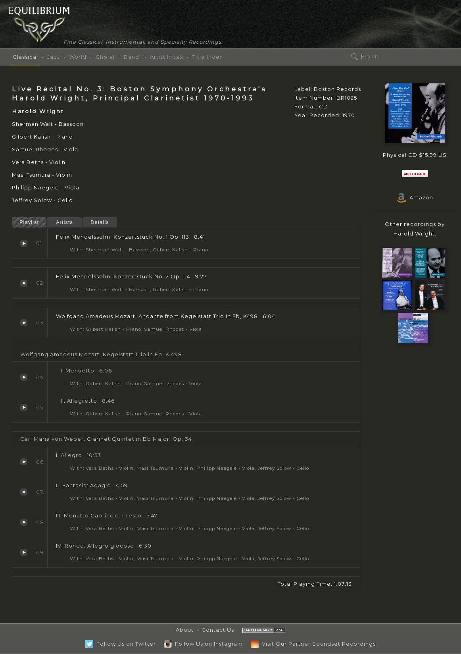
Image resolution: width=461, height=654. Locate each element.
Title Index (207, 57)
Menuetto (23, 377)
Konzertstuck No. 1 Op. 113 (23, 243)
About (185, 630)
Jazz (53, 57)
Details (99, 222)
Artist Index (166, 57)
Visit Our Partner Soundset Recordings (313, 643)
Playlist (29, 222)
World (77, 57)
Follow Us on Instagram (203, 643)
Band (131, 57)
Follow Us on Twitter (120, 643)
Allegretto (23, 407)
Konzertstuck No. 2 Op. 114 (23, 283)
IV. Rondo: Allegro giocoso (23, 552)
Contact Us (218, 630)
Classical (25, 57)
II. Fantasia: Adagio (23, 492)
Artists (64, 222)
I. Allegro (23, 461)
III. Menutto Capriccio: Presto (23, 522)
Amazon (415, 197)
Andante (23, 322)
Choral (105, 57)
